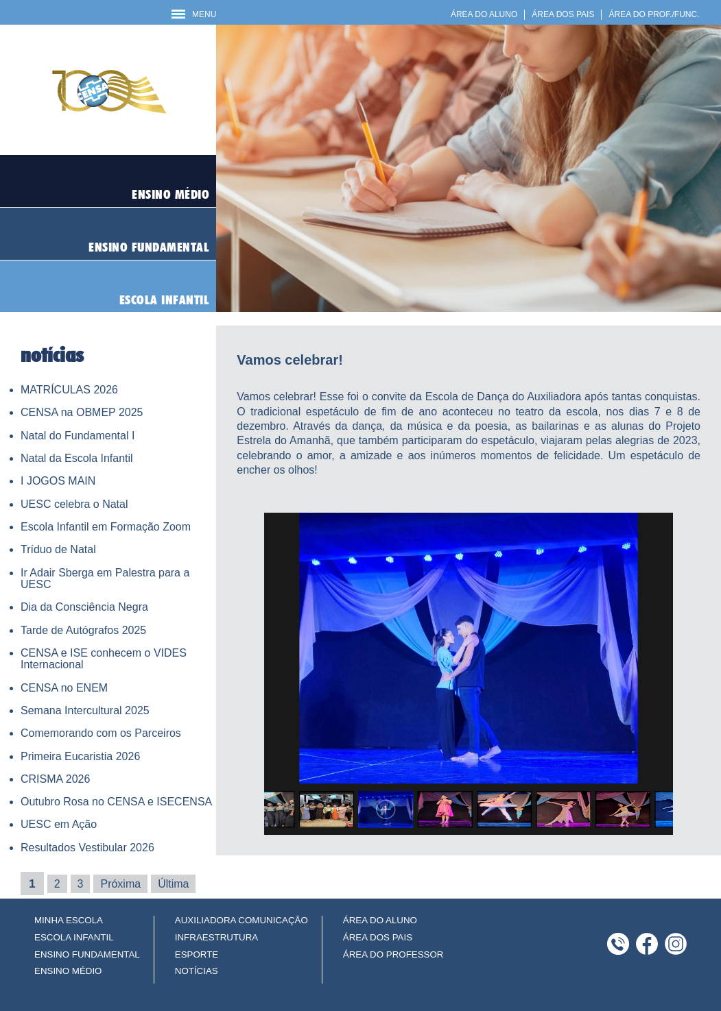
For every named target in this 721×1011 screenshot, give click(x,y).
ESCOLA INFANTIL (74, 937)
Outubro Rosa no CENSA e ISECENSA (116, 801)
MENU (194, 14)
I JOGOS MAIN (58, 481)
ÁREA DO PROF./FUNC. (653, 14)
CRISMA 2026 (55, 779)
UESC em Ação (59, 824)
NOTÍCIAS (196, 971)
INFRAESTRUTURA (216, 937)
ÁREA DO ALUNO (484, 14)
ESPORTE (196, 954)
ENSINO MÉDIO (68, 971)
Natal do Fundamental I (77, 435)
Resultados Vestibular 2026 (87, 847)
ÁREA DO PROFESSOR (393, 954)
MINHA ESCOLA (68, 920)
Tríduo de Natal (58, 549)
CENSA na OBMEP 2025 (82, 412)
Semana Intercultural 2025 (85, 710)
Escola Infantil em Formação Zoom (106, 527)
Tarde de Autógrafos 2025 (83, 630)
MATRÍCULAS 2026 (69, 389)
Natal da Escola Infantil (77, 458)
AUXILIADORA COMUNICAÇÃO (241, 920)
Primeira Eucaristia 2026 (80, 756)
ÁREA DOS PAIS (563, 14)
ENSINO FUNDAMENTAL (87, 954)
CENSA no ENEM (64, 688)
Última (173, 884)
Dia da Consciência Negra (84, 607)
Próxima (120, 884)
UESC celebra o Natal (74, 504)
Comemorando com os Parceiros (101, 733)
